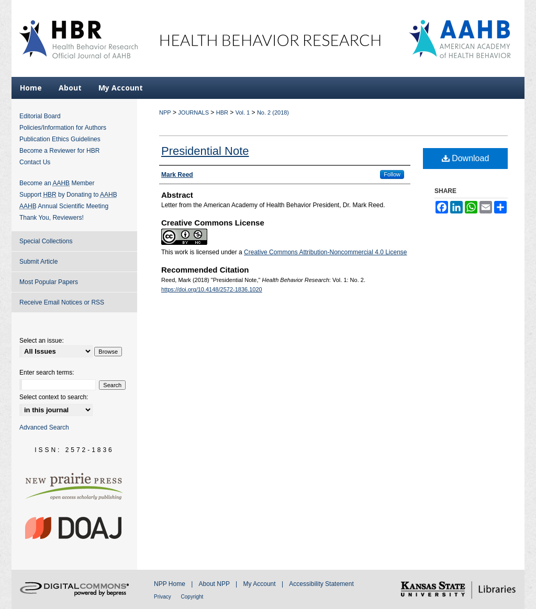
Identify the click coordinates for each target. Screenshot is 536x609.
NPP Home (170, 584)
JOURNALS (193, 112)
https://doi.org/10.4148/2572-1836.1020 (211, 289)
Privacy (163, 597)
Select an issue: (41, 340)
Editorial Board (40, 116)
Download (465, 158)
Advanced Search (44, 427)
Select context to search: (53, 397)
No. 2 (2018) (273, 112)
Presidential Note (205, 150)
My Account (260, 584)
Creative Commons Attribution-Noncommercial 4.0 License (325, 252)
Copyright (192, 597)
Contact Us (34, 162)
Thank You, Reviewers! (51, 217)
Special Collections (45, 241)
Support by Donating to (68, 194)
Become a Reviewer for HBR (59, 150)
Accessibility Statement (321, 584)
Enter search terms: (46, 372)
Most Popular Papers (48, 282)
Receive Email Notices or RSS (61, 302)
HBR (222, 112)
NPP (165, 112)
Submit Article (38, 261)
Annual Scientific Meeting (63, 206)
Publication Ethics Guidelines (59, 139)
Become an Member (56, 183)
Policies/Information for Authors (62, 127)
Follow (392, 174)
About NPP (215, 584)
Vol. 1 (243, 112)
